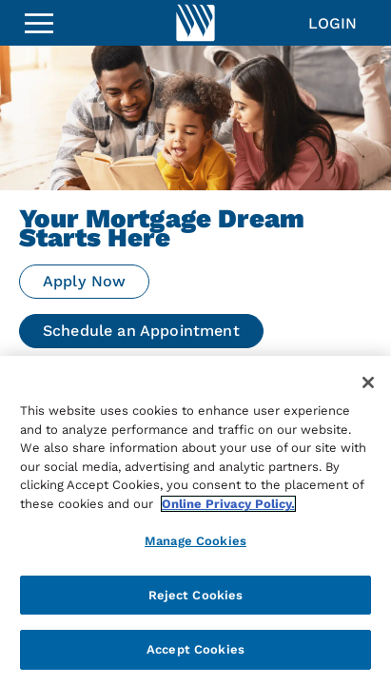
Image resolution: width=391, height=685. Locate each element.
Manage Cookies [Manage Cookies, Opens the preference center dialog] (195, 541)
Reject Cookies (196, 595)
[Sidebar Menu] (39, 23)
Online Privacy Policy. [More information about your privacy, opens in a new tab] (228, 504)
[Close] (368, 382)
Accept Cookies (195, 649)
